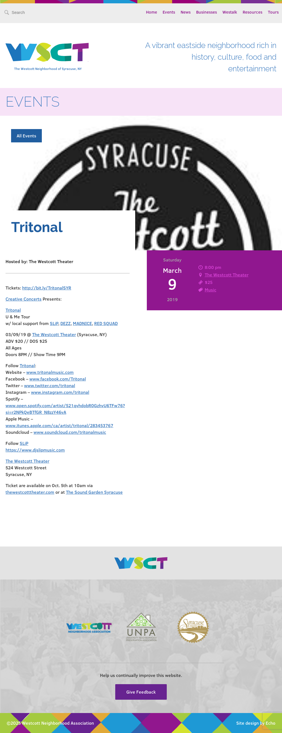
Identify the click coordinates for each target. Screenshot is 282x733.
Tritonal (13, 310)
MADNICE (82, 323)
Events (169, 12)
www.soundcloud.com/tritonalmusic (70, 432)
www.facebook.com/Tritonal (57, 379)
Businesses (206, 12)
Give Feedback (141, 692)
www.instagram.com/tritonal (60, 392)
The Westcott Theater (226, 275)
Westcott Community (47, 52)
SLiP (54, 323)
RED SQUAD (106, 323)
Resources (252, 12)
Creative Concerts (24, 299)
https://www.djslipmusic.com (35, 450)
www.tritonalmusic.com (50, 372)
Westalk (229, 12)
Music (210, 290)
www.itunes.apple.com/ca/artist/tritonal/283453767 (59, 425)
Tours (273, 12)
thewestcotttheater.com (30, 492)
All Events (26, 135)
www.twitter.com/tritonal (49, 385)
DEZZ (65, 323)
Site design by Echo (255, 723)
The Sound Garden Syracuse (94, 492)
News (186, 12)
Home (151, 12)
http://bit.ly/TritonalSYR (46, 288)
